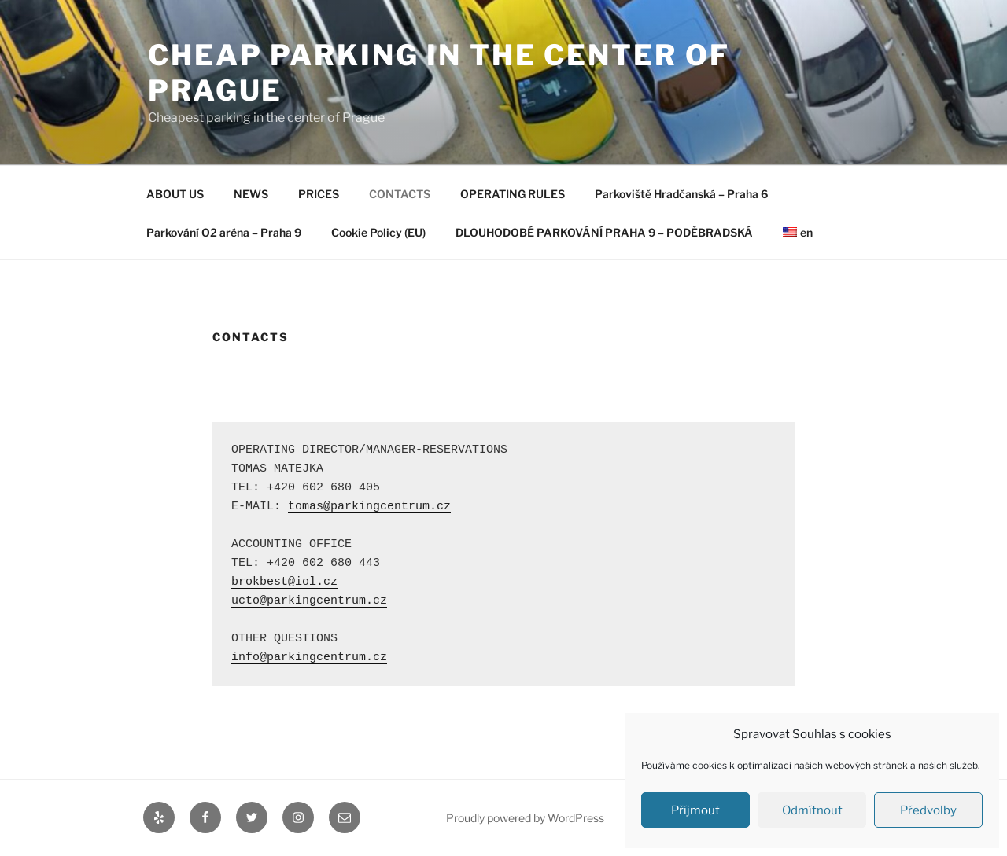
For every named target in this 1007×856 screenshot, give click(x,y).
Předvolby (928, 810)
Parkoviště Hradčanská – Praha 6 (681, 193)
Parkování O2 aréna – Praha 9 (223, 232)
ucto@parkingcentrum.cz (309, 601)
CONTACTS (399, 193)
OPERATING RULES (512, 193)
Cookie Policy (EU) (378, 232)
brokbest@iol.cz (284, 582)
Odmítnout (812, 810)
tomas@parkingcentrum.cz (369, 506)
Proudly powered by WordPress (525, 818)
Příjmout (695, 810)
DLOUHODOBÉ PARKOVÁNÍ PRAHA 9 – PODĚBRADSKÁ (604, 232)
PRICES (318, 193)
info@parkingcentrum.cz (309, 657)
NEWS (251, 193)
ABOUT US (175, 193)
